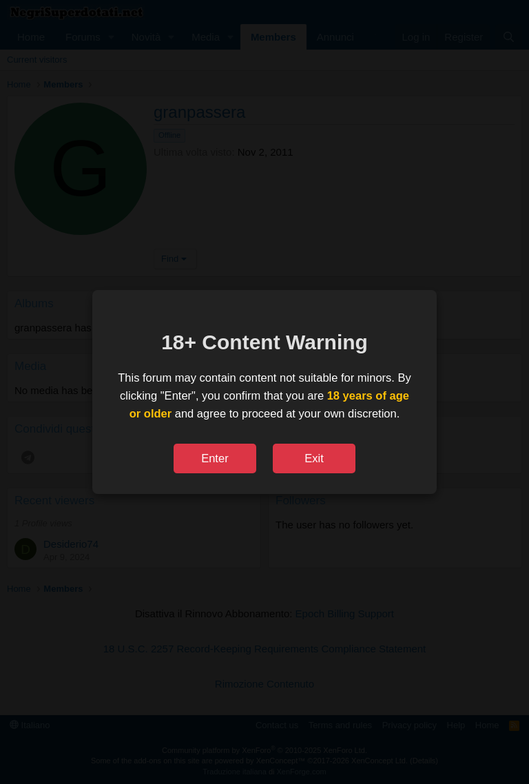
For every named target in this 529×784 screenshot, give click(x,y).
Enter (214, 458)
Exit (314, 458)
